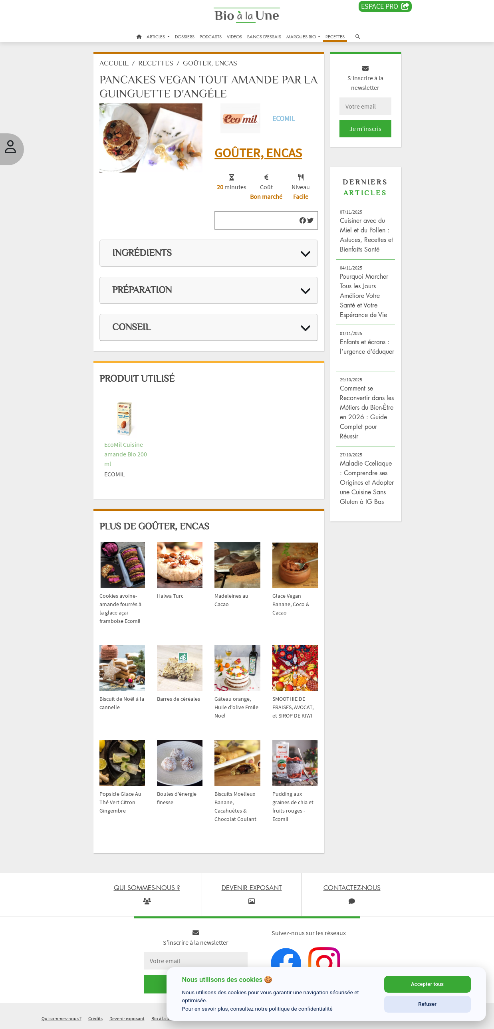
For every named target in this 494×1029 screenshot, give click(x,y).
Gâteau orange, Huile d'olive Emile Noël (236, 707)
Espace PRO (385, 6)
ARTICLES (156, 37)
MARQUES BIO (301, 37)
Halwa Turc (170, 595)
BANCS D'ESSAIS (264, 37)
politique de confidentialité (301, 1008)
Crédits (95, 1018)
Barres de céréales (178, 698)
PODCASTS (211, 37)
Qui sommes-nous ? (61, 1018)
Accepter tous (427, 984)
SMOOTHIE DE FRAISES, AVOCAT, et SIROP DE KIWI (292, 707)
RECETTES (335, 37)
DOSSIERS (184, 37)
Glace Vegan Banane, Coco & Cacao (290, 604)
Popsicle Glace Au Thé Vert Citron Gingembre (120, 802)
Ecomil (283, 118)
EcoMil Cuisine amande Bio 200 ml (125, 454)
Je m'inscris (365, 129)
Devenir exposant (127, 1018)
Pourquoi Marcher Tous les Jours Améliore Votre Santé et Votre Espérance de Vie (364, 295)
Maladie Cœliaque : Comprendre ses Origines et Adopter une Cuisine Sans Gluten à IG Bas (367, 482)
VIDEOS (234, 37)
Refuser (427, 1004)
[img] (303, 220)
